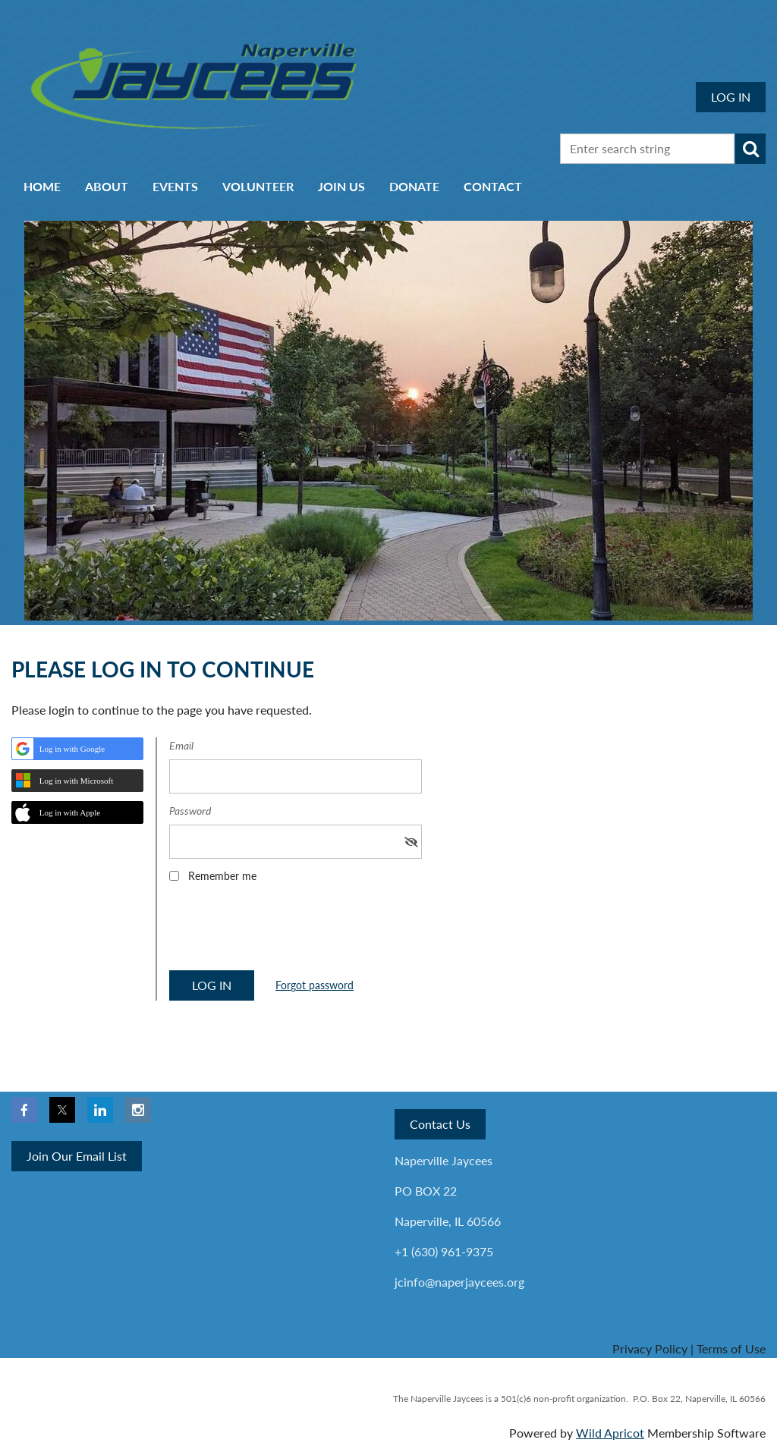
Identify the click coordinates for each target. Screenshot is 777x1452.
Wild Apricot (610, 1432)
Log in (730, 97)
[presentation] (284, 931)
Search (750, 149)
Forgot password (314, 985)
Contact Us (440, 1124)
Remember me (222, 875)
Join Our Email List (77, 1156)
